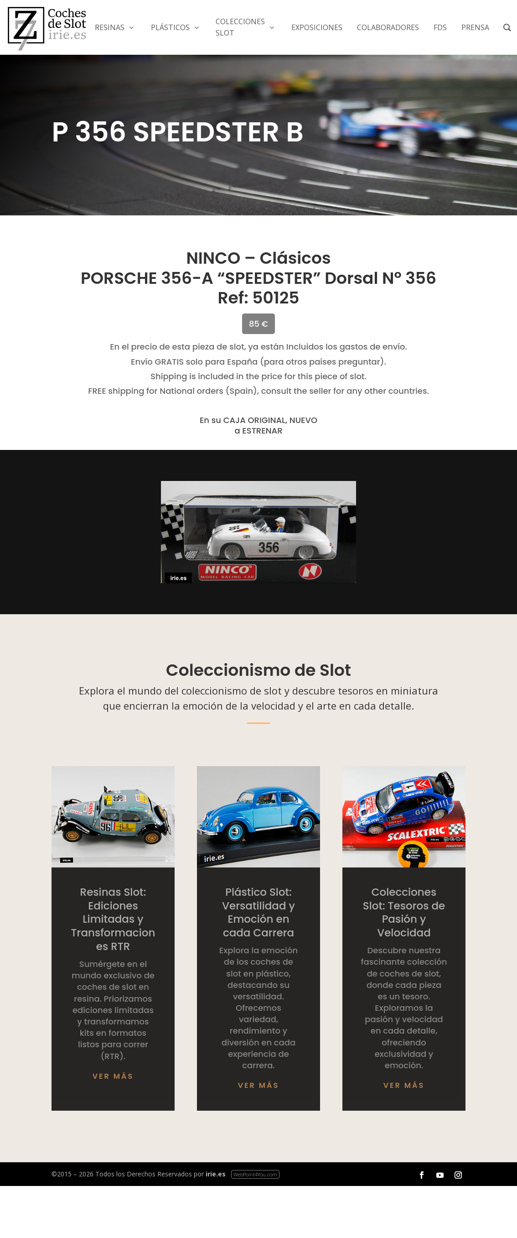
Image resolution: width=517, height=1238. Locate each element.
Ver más (113, 1076)
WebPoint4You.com (255, 1174)
